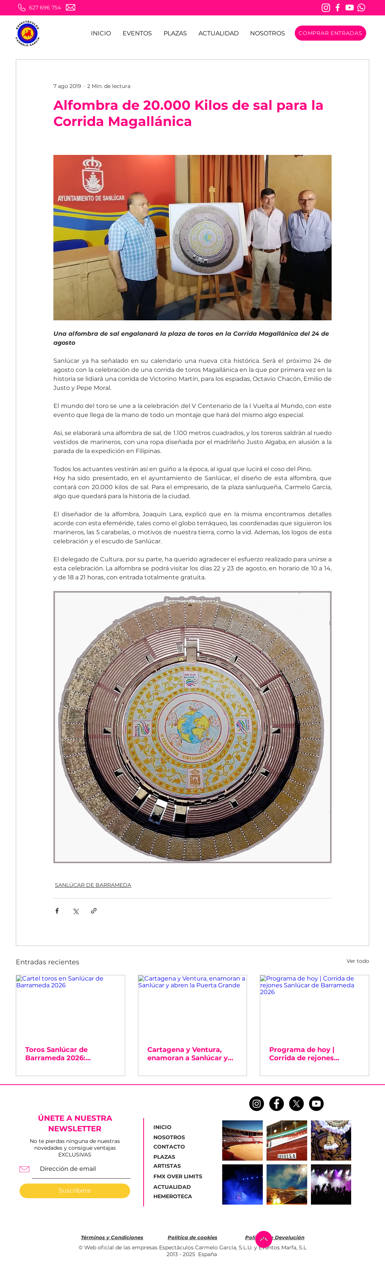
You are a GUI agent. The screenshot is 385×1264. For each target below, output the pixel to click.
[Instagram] (326, 7)
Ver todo (358, 961)
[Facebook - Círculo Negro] (276, 1103)
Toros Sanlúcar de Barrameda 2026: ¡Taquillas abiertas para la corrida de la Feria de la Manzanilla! (69, 1054)
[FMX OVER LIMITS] (177, 1177)
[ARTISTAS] (172, 1166)
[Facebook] (337, 7)
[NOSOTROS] (172, 1137)
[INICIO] (171, 1127)
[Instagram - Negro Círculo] (256, 1103)
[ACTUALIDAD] (174, 1187)
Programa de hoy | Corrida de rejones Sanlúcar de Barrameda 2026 (310, 1054)
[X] (296, 1103)
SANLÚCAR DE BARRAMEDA (93, 885)
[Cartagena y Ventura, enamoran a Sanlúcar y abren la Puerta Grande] (192, 1005)
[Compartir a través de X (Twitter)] (75, 910)
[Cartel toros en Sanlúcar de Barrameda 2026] (70, 1005)
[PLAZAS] (166, 1157)
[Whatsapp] (361, 7)
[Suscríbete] (75, 1191)
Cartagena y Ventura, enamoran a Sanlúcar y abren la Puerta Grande (188, 1054)
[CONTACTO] (172, 1147)
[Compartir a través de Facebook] (57, 910)
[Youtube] (350, 7)
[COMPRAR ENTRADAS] (330, 33)
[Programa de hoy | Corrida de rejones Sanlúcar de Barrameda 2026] (314, 1005)
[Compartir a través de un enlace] (93, 910)
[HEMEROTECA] (173, 1196)
